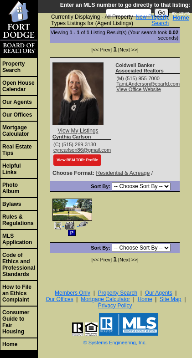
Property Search (13, 67)
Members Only (72, 293)
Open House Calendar (18, 86)
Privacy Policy (115, 305)
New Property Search (152, 20)
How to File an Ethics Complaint (16, 293)
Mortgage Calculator (15, 130)
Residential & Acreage (123, 173)
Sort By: (101, 186)
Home (9, 344)
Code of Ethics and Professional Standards (18, 264)
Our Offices (17, 115)
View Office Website (138, 89)
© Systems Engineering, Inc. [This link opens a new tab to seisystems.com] (115, 342)
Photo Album (10, 188)
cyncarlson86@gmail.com (82, 150)
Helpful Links (11, 169)
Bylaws (11, 204)
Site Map (170, 299)
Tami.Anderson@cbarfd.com (148, 84)
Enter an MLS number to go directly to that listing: (125, 5)
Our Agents (17, 102)
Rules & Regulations (18, 220)
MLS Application (17, 239)
